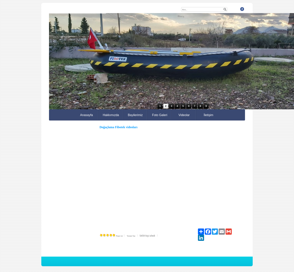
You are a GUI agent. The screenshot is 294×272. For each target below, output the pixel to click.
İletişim (208, 115)
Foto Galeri (159, 115)
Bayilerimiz (135, 115)
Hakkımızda (111, 115)
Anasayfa (86, 115)
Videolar (184, 115)
